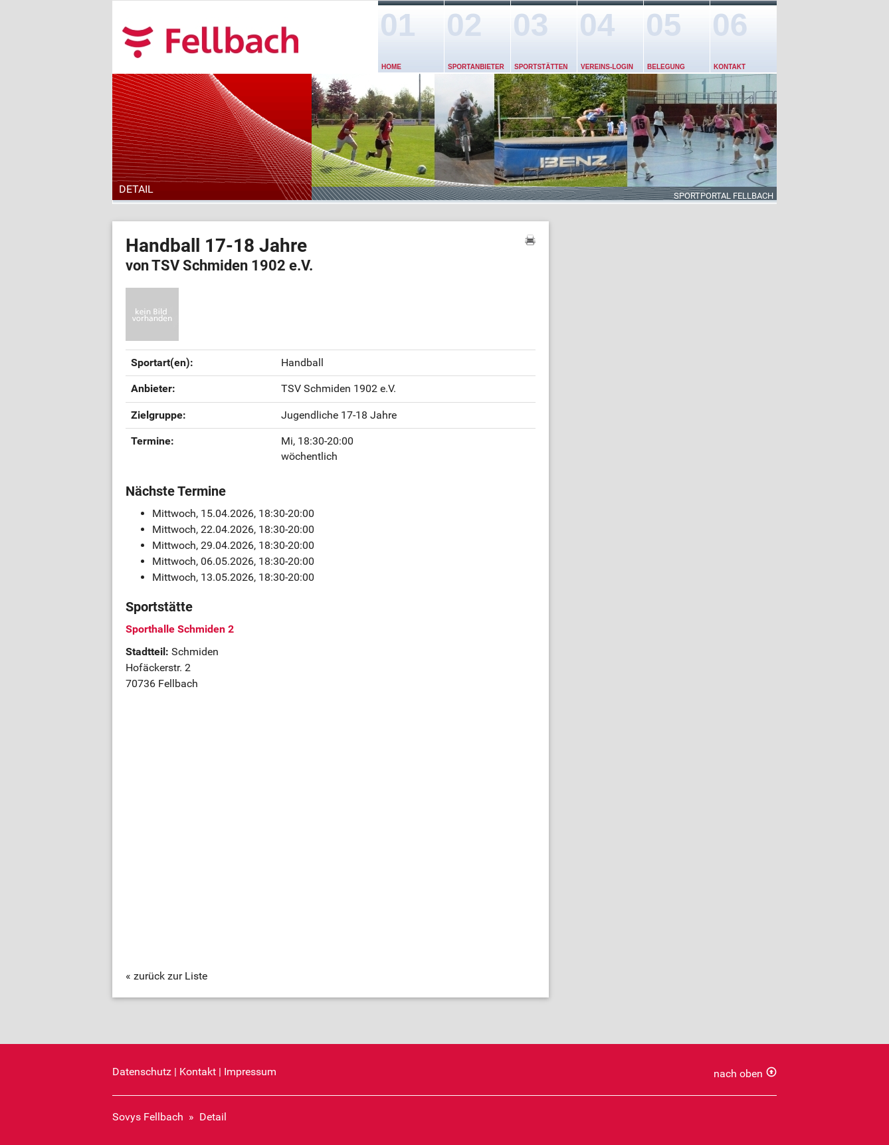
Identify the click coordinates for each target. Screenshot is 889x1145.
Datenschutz (141, 1071)
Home (391, 66)
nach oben (738, 1073)
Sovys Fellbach (147, 1116)
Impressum (250, 1071)
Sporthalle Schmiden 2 (180, 629)
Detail (213, 1116)
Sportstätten (541, 66)
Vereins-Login (607, 66)
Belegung (666, 66)
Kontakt (729, 66)
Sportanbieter (476, 66)
